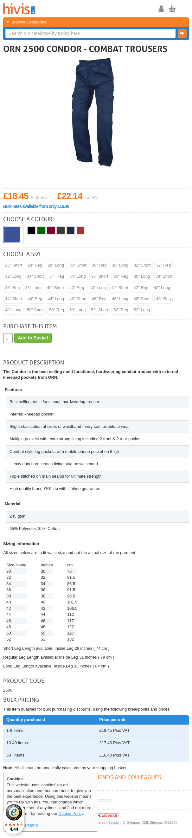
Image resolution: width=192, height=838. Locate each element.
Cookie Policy (70, 813)
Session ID (116, 822)
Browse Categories (28, 22)
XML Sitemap (152, 822)
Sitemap (133, 822)
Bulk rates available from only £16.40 (36, 206)
